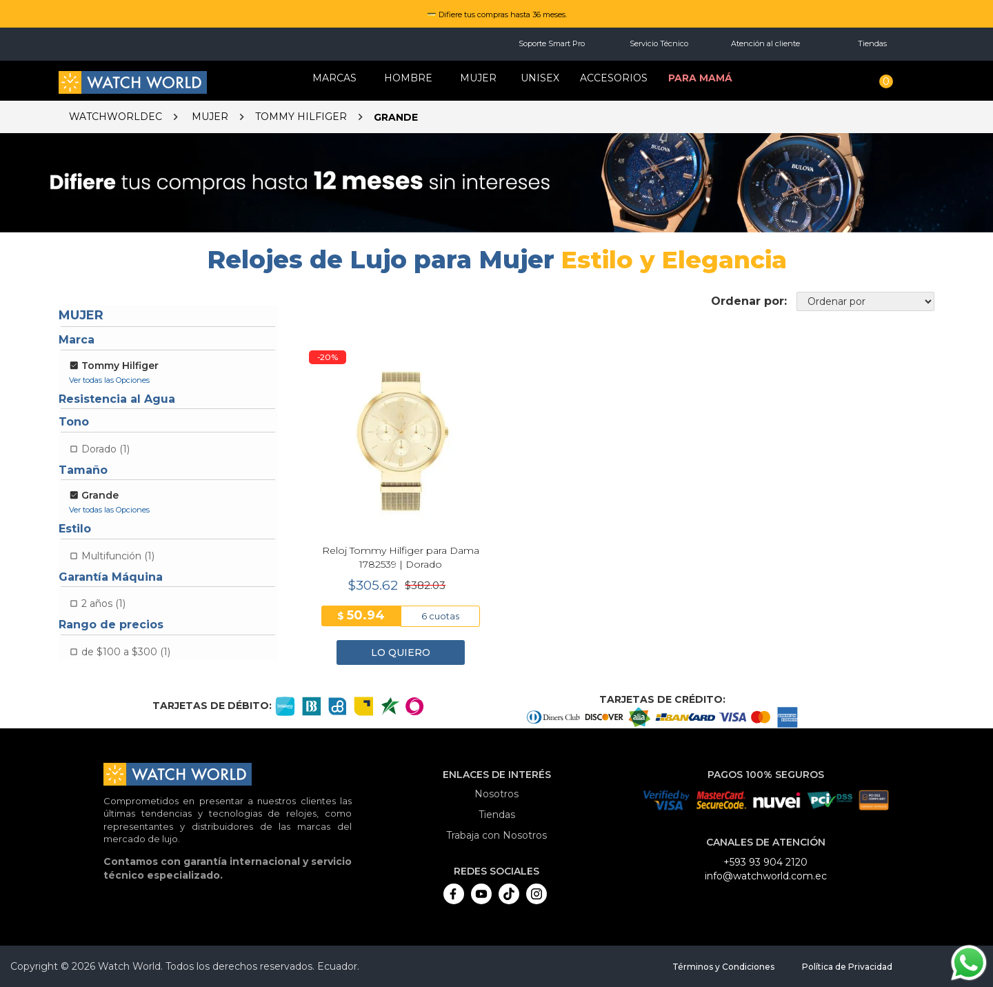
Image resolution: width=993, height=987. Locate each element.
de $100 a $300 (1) (125, 652)
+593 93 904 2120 (765, 862)
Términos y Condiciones (723, 966)
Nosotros (496, 794)
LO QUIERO (400, 652)
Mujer (210, 116)
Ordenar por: (749, 301)
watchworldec (115, 116)
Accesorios (614, 78)
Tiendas (872, 43)
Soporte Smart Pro (552, 43)
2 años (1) (103, 603)
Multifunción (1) (117, 556)
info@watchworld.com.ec (766, 876)
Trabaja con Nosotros (496, 835)
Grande (396, 117)
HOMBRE (408, 78)
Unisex (540, 78)
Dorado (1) (105, 449)
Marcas (334, 78)
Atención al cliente (765, 43)
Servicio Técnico (659, 43)
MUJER (478, 78)
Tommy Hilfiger (301, 116)
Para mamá (700, 78)
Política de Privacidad (847, 966)
